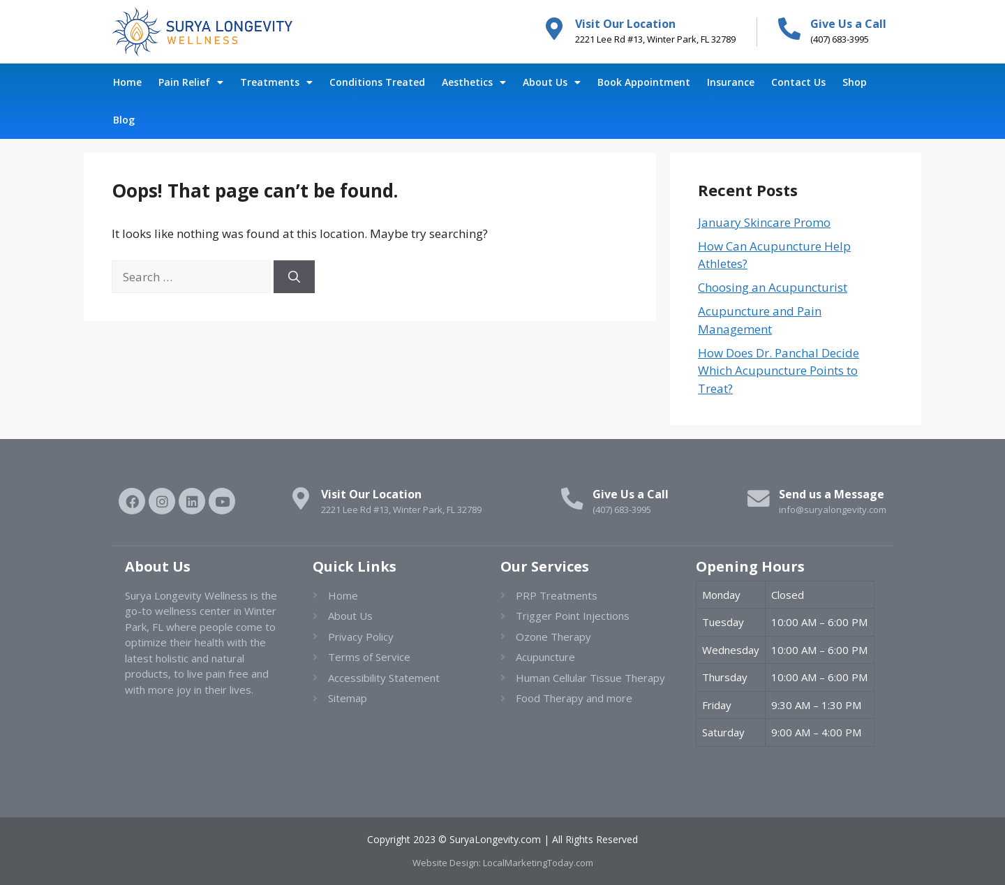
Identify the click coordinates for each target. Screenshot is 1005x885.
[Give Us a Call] (789, 28)
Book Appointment (643, 82)
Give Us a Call (848, 23)
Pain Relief (190, 82)
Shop (854, 82)
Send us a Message (831, 494)
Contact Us (798, 82)
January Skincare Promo (764, 222)
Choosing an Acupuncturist (772, 287)
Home (127, 82)
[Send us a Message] (758, 499)
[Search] (294, 277)
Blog (124, 119)
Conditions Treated (377, 82)
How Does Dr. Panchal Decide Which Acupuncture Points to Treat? (778, 370)
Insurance (730, 82)
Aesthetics (474, 82)
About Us (552, 82)
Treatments (276, 82)
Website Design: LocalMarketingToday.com (502, 862)
